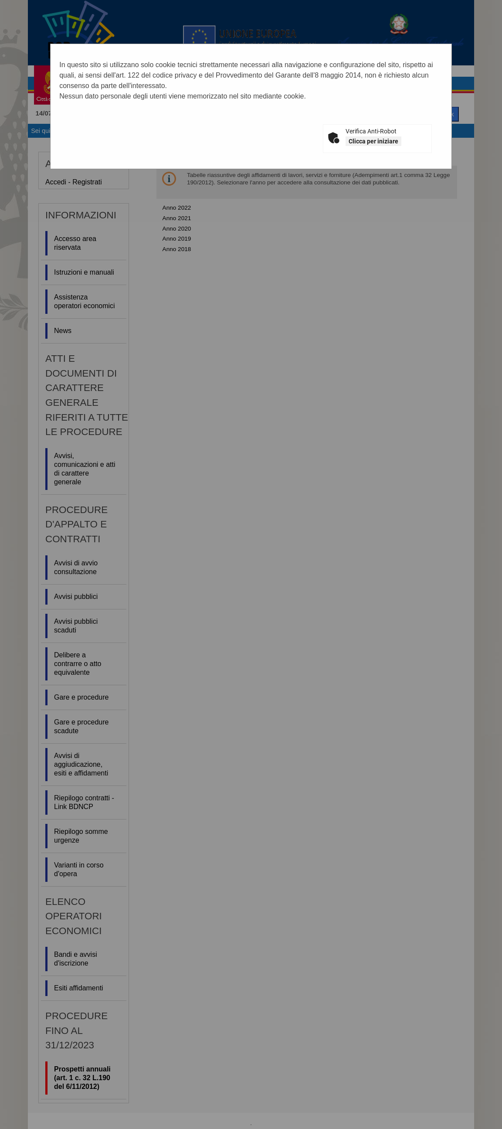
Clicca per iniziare (373, 141)
